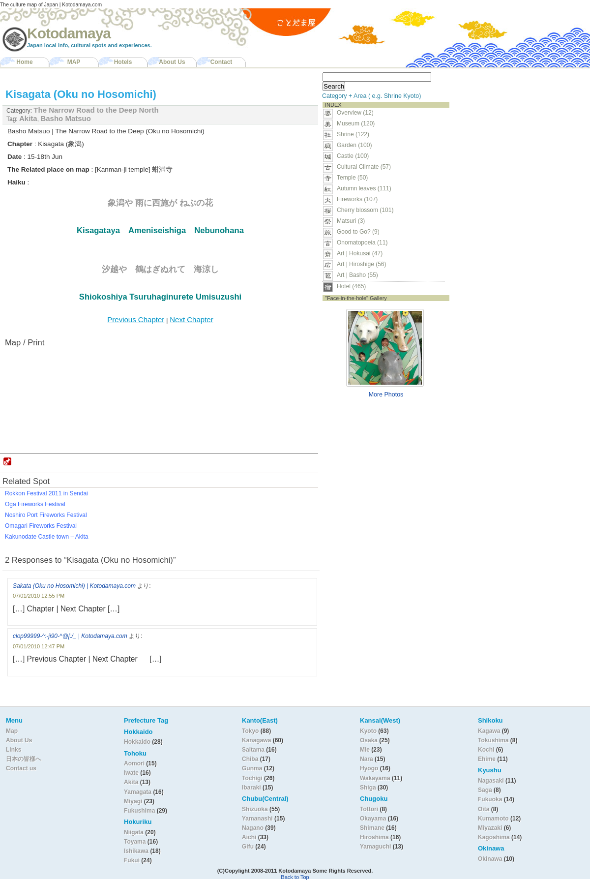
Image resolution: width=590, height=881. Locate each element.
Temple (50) (352, 177)
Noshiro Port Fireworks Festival (46, 515)
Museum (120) (359, 123)
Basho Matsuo (65, 118)
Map (12, 731)
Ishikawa (137, 851)
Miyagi (134, 801)
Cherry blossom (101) (365, 210)
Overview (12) (355, 112)
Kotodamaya (69, 33)
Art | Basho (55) (357, 275)
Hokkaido (137, 741)
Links (13, 749)
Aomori (135, 763)
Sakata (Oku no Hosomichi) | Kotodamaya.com (74, 585)
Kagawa (489, 731)
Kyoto (368, 731)
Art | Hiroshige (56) (361, 264)
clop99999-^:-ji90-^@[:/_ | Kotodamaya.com (70, 636)
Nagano (253, 827)
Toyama (135, 841)
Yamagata (138, 792)
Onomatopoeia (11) (362, 242)
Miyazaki (490, 827)
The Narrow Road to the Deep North (95, 110)
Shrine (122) (353, 134)
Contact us (21, 768)
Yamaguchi (375, 846)
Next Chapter (191, 319)
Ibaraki (251, 787)
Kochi (486, 749)
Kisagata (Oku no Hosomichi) (80, 94)
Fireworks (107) (357, 199)
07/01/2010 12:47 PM (38, 646)
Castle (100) (353, 155)
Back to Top (295, 877)
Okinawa (490, 858)
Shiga (368, 787)
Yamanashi (258, 818)
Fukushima (140, 810)
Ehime (487, 759)
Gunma (252, 768)
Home (24, 62)
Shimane (372, 827)
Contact (221, 62)
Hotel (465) (351, 286)
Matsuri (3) (351, 220)
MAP (74, 62)
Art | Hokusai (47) (360, 253)
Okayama (373, 818)
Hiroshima (374, 837)
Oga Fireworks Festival (35, 504)
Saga (485, 790)
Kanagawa (256, 740)
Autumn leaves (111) (364, 188)
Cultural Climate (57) (364, 166)
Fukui (132, 860)
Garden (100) (354, 145)
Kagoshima (494, 837)
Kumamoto (493, 818)
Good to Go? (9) (358, 231)
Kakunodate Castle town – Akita (46, 536)
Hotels (123, 62)
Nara (367, 759)
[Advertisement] (515, 130)
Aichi (249, 837)
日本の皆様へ (23, 759)
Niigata (134, 832)
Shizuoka (255, 809)
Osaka (369, 740)
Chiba (250, 759)
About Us (172, 62)
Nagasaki (491, 780)
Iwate (131, 772)
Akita (28, 118)
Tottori (369, 809)
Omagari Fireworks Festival (41, 525)
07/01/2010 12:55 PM (38, 596)
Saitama (253, 749)
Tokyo (251, 731)
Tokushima (493, 740)
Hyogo (369, 768)
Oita (483, 809)
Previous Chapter (135, 319)
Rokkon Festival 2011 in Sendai (46, 493)
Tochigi (253, 778)
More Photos (386, 394)
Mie (365, 749)
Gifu (248, 846)
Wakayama (375, 778)
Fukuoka (490, 799)
